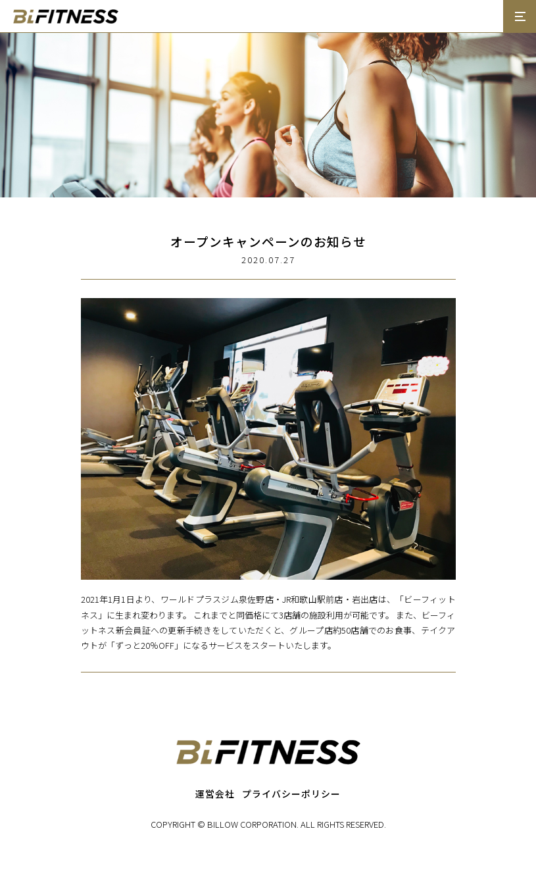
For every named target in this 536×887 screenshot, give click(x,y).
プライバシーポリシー (291, 793)
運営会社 (215, 793)
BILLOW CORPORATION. (253, 824)
